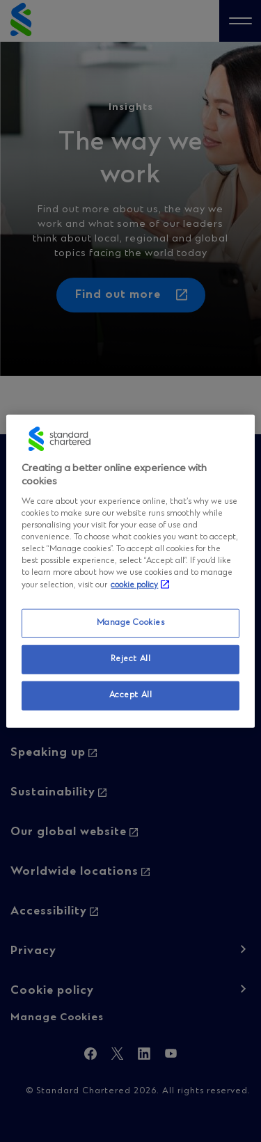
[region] (130, 570)
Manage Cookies (131, 623)
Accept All (130, 695)
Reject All (131, 659)
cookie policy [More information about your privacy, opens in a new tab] (134, 585)
